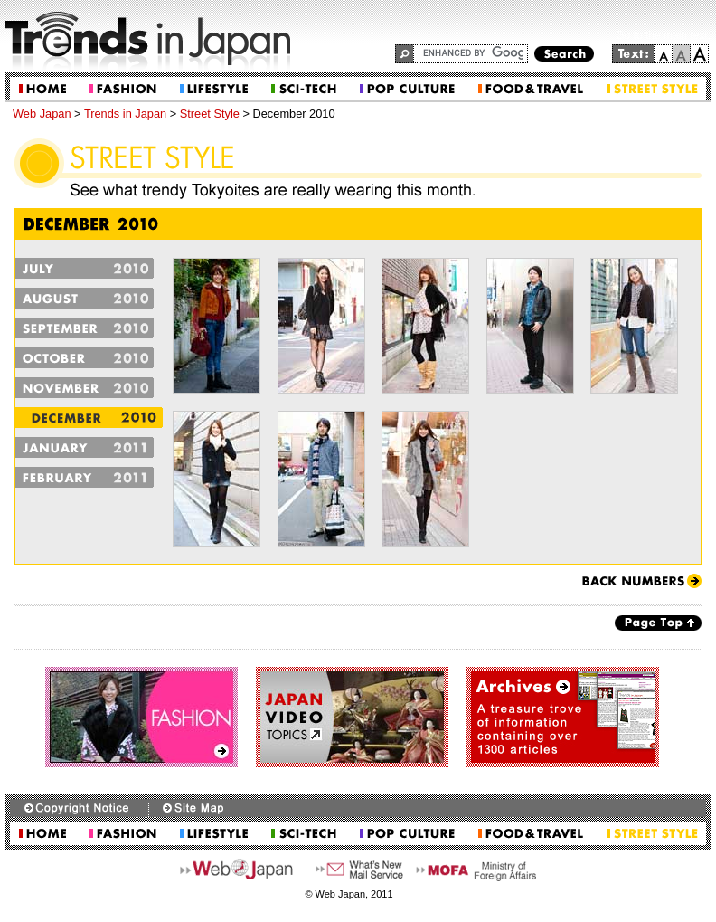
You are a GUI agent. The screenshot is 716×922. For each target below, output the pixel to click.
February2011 (89, 477)
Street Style (652, 89)
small (663, 53)
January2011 (89, 447)
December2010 (89, 417)
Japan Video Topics (352, 717)
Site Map (192, 808)
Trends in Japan (125, 113)
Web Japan (42, 113)
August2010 (89, 298)
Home (42, 89)
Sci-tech (304, 89)
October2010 (89, 357)
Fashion (123, 89)
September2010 (89, 328)
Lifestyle (213, 89)
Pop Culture (407, 89)
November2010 (89, 387)
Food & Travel (531, 89)
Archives (562, 717)
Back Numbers (642, 581)
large (700, 53)
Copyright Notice (79, 808)
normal (682, 53)
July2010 (89, 268)
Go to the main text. (663, 35)
